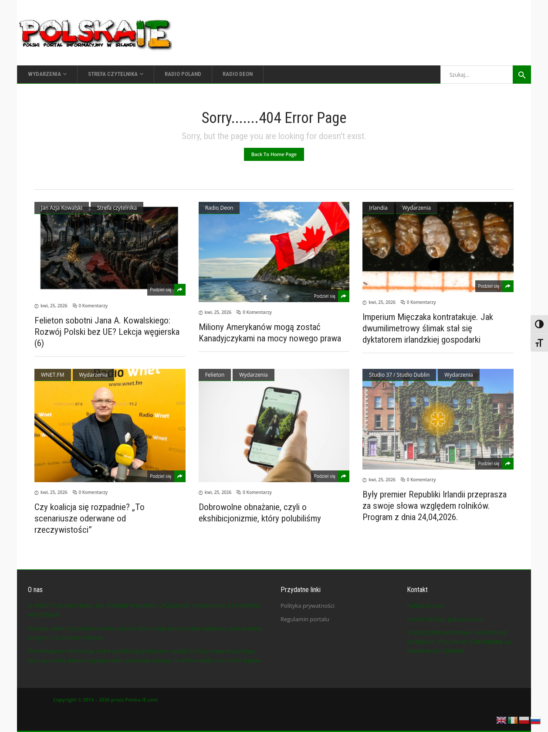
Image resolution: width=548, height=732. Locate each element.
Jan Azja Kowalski (61, 207)
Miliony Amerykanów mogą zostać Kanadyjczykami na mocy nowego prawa (270, 333)
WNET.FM (52, 374)
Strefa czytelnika (117, 207)
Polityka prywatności (308, 605)
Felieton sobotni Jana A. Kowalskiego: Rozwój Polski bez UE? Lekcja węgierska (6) (106, 331)
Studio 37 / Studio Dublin (399, 374)
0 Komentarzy (93, 306)
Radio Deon (219, 207)
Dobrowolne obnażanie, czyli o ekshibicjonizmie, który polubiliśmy (260, 513)
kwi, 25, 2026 (54, 306)
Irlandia (378, 207)
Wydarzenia (417, 207)
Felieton (215, 374)
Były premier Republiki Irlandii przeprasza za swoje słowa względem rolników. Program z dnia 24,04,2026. (434, 505)
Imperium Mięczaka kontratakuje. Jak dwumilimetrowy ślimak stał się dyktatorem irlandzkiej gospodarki (427, 328)
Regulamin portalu (305, 619)
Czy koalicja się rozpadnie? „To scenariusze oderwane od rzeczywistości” (89, 518)
